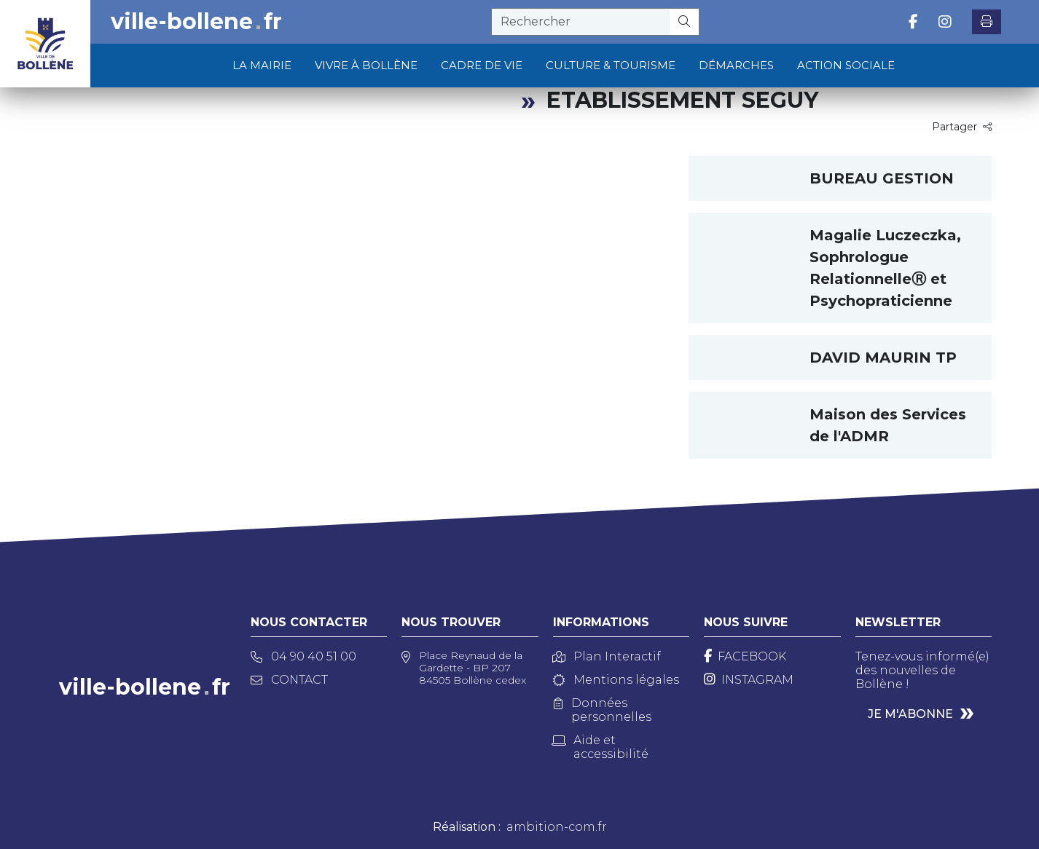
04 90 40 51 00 (303, 656)
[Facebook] (745, 656)
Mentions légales (616, 680)
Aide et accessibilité (600, 747)
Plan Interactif (607, 656)
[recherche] (580, 22)
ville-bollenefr (196, 22)
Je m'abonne (910, 714)
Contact (289, 680)
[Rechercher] (684, 22)
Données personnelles (602, 710)
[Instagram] (748, 680)
